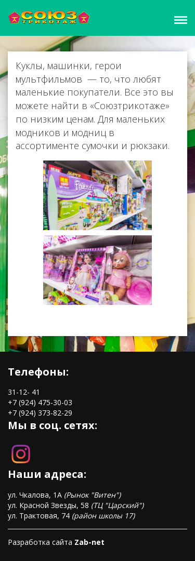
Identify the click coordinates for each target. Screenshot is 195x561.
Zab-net (89, 542)
